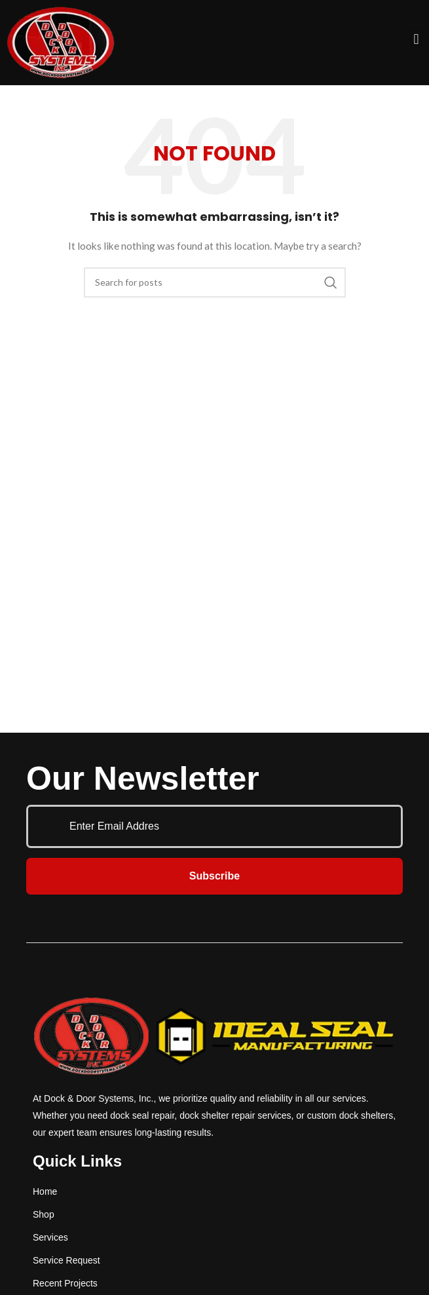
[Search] (215, 282)
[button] (416, 39)
